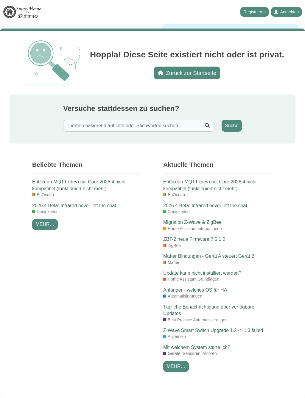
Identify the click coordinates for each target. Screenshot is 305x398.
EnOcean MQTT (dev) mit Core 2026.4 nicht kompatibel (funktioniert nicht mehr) (79, 185)
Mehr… (44, 224)
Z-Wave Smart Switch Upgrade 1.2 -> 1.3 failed (213, 330)
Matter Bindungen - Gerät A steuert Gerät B (209, 256)
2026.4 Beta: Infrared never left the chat (74, 205)
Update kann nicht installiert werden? (202, 273)
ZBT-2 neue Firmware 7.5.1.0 (194, 239)
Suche (231, 125)
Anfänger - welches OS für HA (195, 289)
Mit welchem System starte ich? (196, 347)
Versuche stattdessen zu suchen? (121, 108)
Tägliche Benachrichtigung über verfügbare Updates (208, 310)
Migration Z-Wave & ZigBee (192, 222)
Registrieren (254, 12)
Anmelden (286, 12)
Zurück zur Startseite (187, 73)
